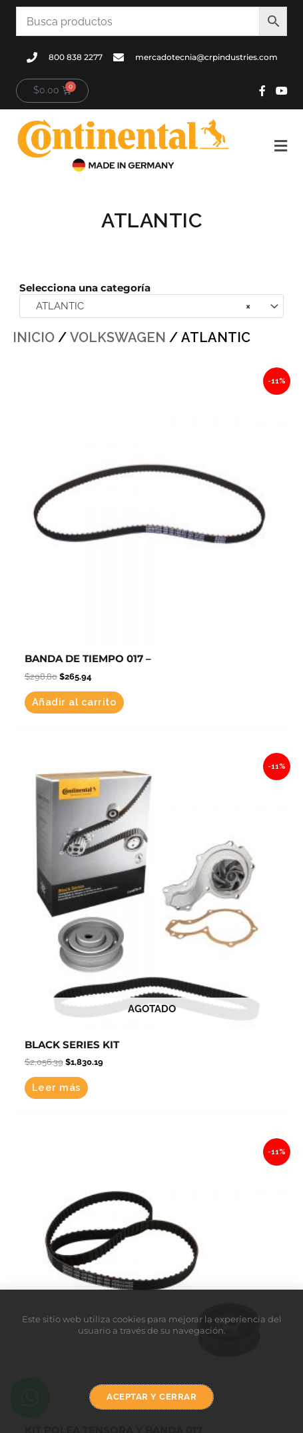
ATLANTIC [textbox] (139, 306)
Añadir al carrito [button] (74, 701)
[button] (266, 146)
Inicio (34, 337)
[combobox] (151, 306)
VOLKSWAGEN (118, 337)
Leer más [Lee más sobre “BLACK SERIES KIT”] (56, 1087)
